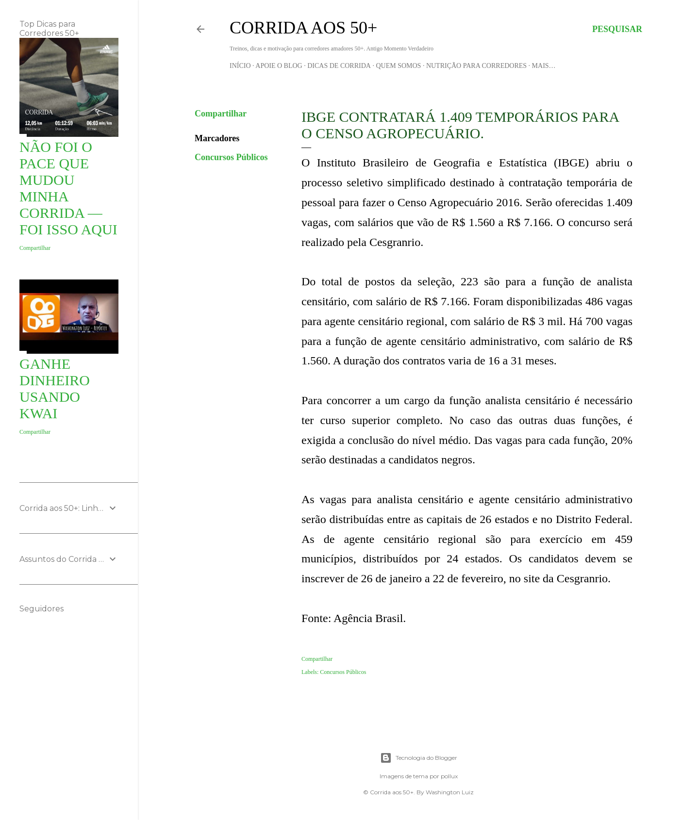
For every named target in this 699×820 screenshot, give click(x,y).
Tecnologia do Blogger (418, 758)
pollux (449, 776)
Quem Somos (398, 65)
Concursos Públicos (231, 157)
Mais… (544, 65)
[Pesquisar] (617, 29)
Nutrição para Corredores (476, 65)
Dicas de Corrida (339, 65)
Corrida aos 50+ (303, 27)
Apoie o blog (278, 65)
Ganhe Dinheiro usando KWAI (54, 388)
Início (240, 65)
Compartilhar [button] (221, 113)
